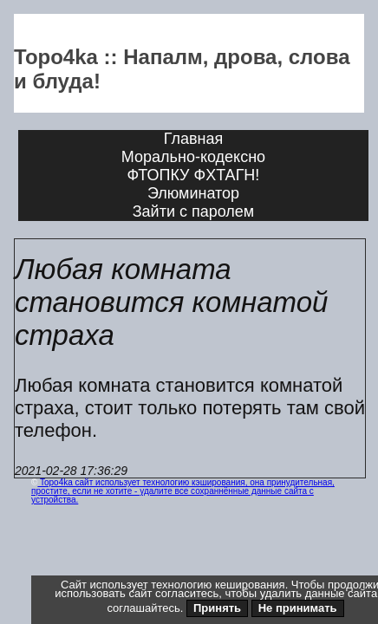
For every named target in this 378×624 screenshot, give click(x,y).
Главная (194, 138)
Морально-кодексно (193, 157)
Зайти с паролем (194, 211)
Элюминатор (193, 193)
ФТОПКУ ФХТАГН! (193, 175)
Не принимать (297, 607)
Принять (217, 607)
